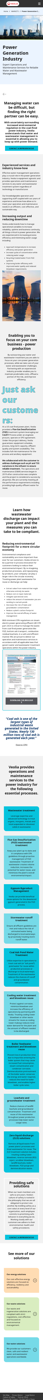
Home (6, 11)
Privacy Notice (17, 1395)
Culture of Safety (9, 1397)
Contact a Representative (21, 148)
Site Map (6, 1395)
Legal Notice (30, 1395)
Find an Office (23, 1397)
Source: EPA (21, 744)
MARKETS (15, 11)
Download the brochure (21, 701)
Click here (21, 1280)
